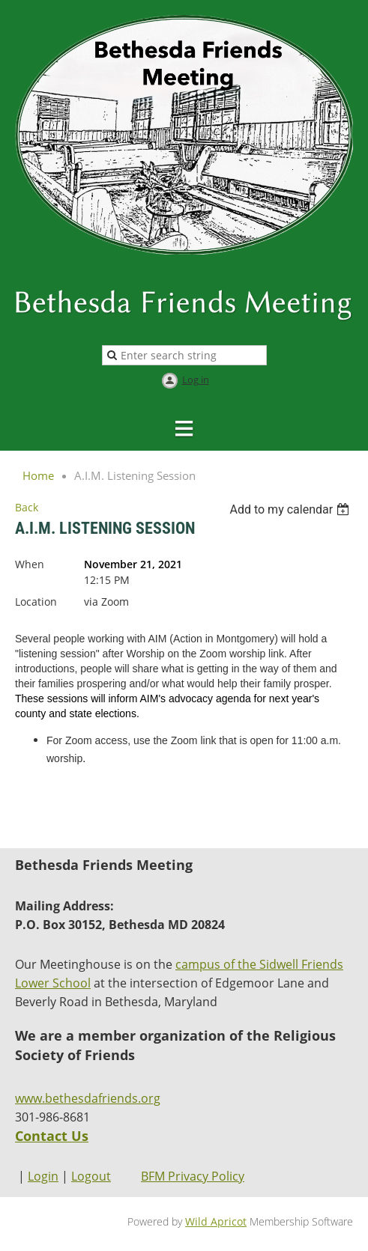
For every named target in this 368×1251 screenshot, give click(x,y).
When (29, 564)
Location (36, 601)
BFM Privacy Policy (192, 1176)
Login (43, 1176)
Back (26, 507)
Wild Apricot (216, 1221)
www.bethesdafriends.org (87, 1098)
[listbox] (291, 509)
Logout (91, 1176)
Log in (195, 379)
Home (38, 475)
